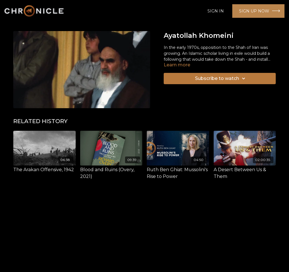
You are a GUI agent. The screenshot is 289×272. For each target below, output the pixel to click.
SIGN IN (215, 11)
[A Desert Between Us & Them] (245, 173)
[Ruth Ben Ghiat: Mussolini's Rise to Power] (178, 173)
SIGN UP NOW (254, 11)
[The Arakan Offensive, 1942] (44, 169)
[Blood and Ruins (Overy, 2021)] (111, 173)
